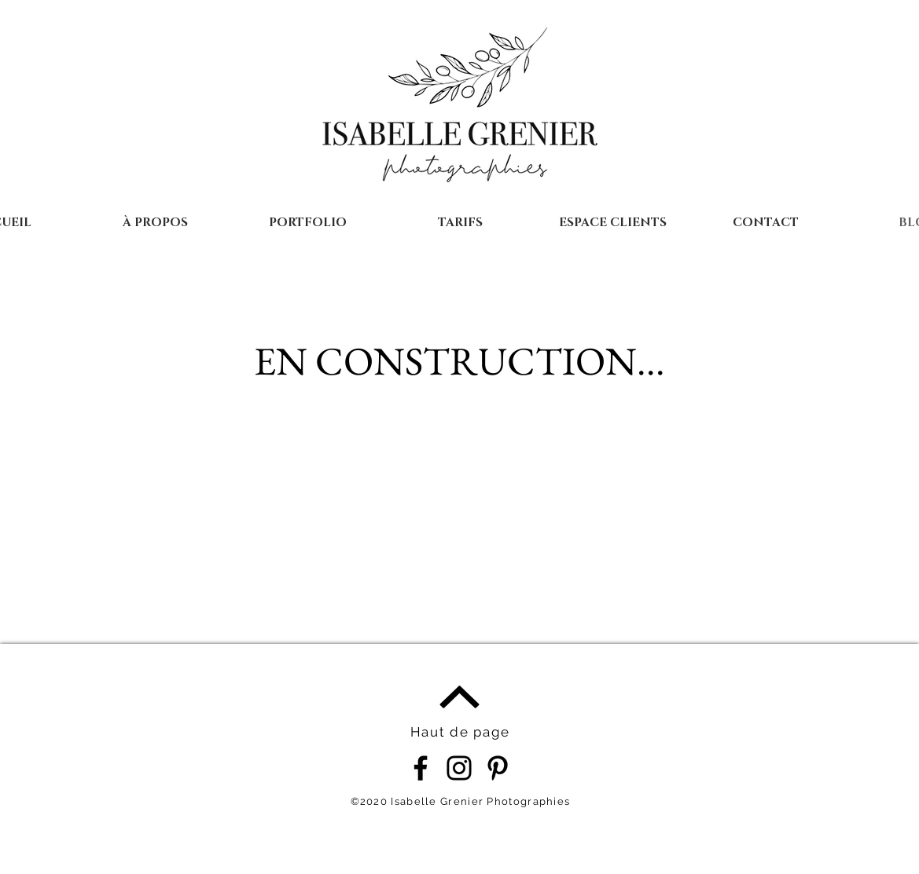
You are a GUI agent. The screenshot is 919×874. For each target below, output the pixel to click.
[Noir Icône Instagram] (459, 767)
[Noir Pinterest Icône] (497, 767)
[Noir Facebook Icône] (420, 767)
